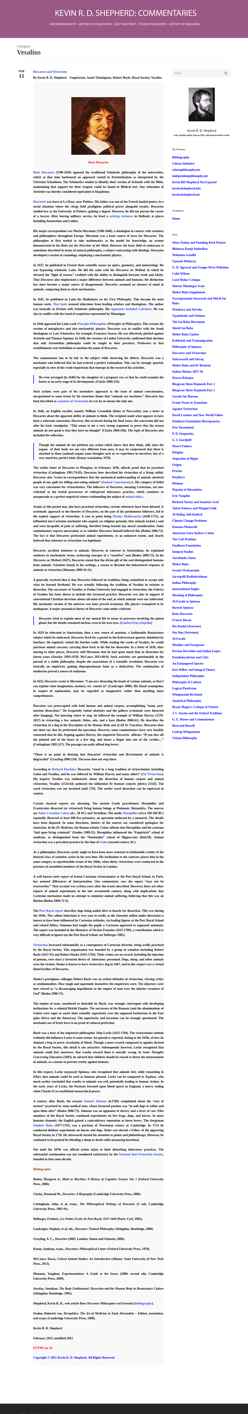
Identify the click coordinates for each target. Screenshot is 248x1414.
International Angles (185, 589)
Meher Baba (180, 564)
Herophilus (130, 813)
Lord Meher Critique (186, 280)
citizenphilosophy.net (186, 169)
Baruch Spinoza (182, 607)
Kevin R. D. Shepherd (52, 77)
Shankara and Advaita (187, 309)
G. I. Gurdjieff (182, 440)
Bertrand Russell (183, 725)
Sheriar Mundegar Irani (188, 286)
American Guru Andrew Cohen (193, 533)
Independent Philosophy (188, 676)
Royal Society (141, 77)
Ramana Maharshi (184, 527)
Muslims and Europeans (188, 645)
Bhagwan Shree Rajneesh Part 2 (193, 384)
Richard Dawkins (64, 769)
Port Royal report (51, 910)
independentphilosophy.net (190, 176)
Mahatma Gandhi (184, 255)
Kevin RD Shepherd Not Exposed (194, 182)
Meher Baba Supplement (188, 292)
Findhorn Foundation (186, 545)
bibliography (143, 1303)
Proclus (177, 471)
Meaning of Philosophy (187, 595)
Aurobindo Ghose (184, 558)
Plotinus (177, 483)
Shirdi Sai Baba (182, 328)
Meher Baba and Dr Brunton (191, 365)
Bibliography (181, 157)
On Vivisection (152, 774)
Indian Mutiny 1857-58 (187, 371)
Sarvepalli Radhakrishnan (189, 576)
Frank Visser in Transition (189, 402)
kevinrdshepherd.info (186, 188)
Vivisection (40, 945)
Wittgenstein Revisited (187, 694)
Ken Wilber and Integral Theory (193, 669)
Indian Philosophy (184, 583)
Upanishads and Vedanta (188, 315)
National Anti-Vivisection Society (141, 1154)
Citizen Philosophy (184, 738)
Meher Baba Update (185, 334)
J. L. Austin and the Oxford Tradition (197, 713)
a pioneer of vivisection (72, 401)
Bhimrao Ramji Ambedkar (190, 249)
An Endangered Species (188, 663)
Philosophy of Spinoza (187, 346)
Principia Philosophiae (92, 324)
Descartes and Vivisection (50, 71)
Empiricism (77, 77)
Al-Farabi (178, 638)
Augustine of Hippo (185, 458)
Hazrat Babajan (183, 378)
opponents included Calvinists (131, 309)
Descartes (39, 201)
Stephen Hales (43, 1125)
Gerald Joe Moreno (185, 396)
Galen (104, 842)
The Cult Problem (184, 539)
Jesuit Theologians (99, 77)
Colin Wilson (180, 273)
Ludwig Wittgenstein (186, 732)
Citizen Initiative (183, 163)
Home (176, 218)
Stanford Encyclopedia (136, 623)
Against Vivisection (185, 409)
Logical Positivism (184, 688)
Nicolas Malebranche (127, 516)
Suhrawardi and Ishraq (187, 359)
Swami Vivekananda (185, 570)
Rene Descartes (43, 172)
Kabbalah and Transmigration (192, 340)
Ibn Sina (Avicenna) (185, 632)
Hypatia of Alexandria (187, 489)
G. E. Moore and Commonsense (193, 719)
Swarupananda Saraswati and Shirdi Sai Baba (199, 301)
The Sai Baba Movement (188, 322)
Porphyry (178, 477)
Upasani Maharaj (184, 261)
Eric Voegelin (181, 496)
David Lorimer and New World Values (197, 415)
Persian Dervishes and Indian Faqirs (196, 651)
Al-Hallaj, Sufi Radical (187, 514)
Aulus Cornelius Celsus (53, 813)
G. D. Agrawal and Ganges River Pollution (200, 267)
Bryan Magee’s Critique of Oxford (195, 707)
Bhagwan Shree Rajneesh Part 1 (193, 390)
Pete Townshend (183, 427)
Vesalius (156, 77)
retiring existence (121, 216)
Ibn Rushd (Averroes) (186, 626)
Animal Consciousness (117, 482)
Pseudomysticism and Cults (190, 657)
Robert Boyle (121, 77)
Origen (177, 465)
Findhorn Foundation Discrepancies (196, 421)
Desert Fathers (182, 446)
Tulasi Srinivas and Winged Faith (194, 508)
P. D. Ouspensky (183, 433)
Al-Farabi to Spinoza (186, 601)
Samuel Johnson (95, 1101)
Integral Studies (182, 551)
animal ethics (134, 496)
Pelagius (177, 452)
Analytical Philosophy (186, 701)
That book (60, 304)
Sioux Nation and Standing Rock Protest (199, 242)
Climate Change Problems (189, 520)
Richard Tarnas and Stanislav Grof (195, 502)
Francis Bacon (181, 620)
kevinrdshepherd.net (186, 194)
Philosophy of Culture (186, 682)
